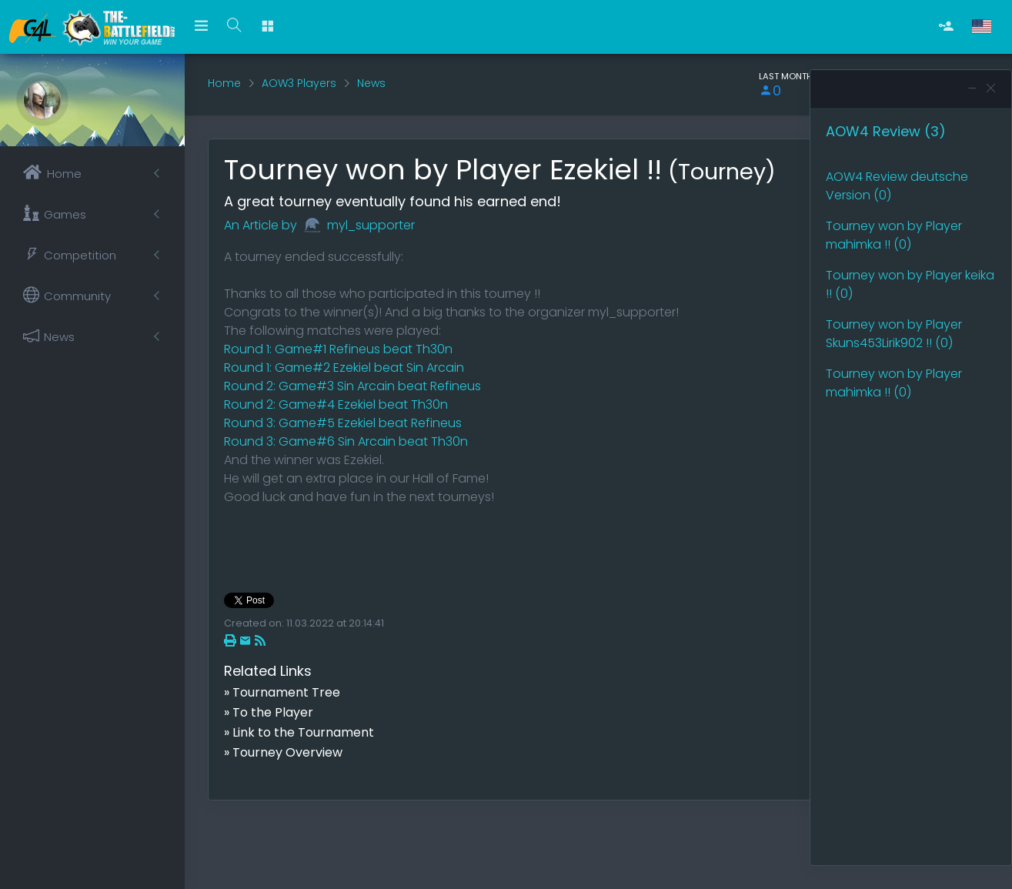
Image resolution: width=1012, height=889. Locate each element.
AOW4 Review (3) (886, 131)
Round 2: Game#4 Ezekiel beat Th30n (336, 404)
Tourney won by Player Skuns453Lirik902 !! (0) (894, 334)
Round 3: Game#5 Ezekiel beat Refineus (343, 423)
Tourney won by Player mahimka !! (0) (894, 235)
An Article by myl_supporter (319, 225)
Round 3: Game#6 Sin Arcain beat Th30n (346, 441)
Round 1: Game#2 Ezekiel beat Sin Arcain (344, 367)
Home (224, 83)
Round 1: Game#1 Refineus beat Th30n (338, 349)
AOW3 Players (299, 83)
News (371, 83)
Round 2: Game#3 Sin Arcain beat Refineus (352, 386)
